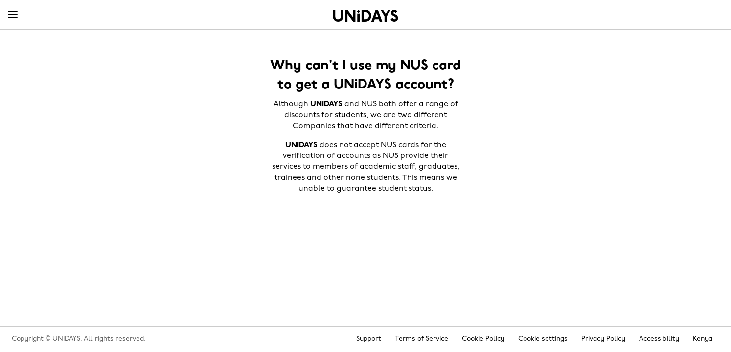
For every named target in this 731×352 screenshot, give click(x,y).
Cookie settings (543, 339)
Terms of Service (421, 339)
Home (365, 15)
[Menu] (13, 15)
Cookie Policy (483, 339)
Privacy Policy (603, 339)
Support (368, 339)
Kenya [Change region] (702, 339)
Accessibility (659, 339)
